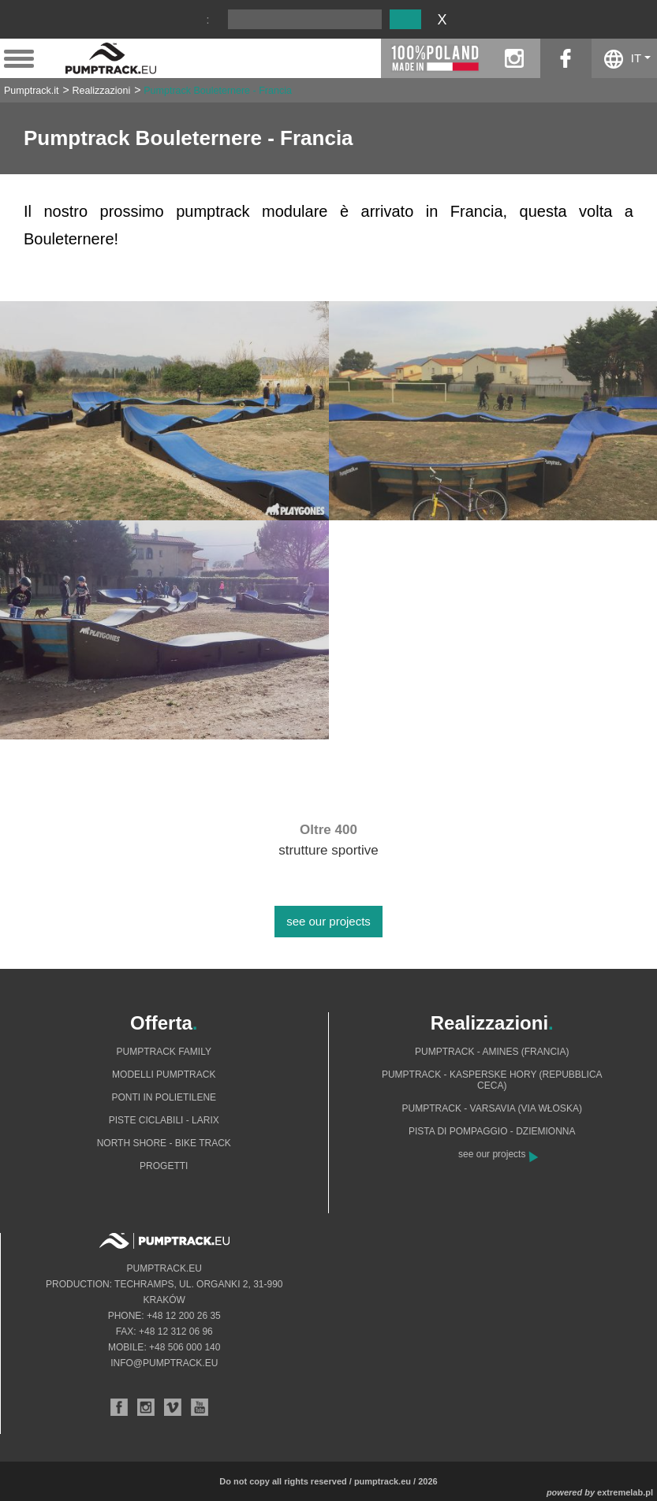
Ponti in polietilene (163, 1097)
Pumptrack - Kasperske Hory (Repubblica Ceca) (492, 1080)
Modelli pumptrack (163, 1074)
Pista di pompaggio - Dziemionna (492, 1131)
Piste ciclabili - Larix (164, 1120)
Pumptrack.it (31, 90)
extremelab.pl (625, 1492)
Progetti (164, 1165)
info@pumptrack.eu (164, 1363)
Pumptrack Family (164, 1051)
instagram (514, 58)
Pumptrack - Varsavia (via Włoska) (492, 1108)
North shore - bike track (164, 1143)
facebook (566, 58)
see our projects (328, 921)
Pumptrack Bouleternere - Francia (218, 90)
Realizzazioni (102, 90)
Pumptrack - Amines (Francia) (492, 1051)
